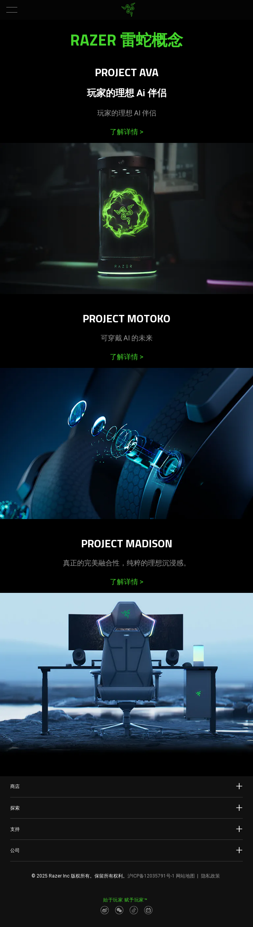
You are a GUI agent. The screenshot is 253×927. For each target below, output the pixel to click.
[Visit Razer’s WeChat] (119, 910)
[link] (128, 10)
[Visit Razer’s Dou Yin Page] (133, 910)
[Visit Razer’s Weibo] (104, 910)
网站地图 (185, 876)
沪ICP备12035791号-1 (151, 876)
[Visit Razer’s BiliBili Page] (148, 910)
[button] (11, 10)
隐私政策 (210, 876)
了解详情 (126, 132)
